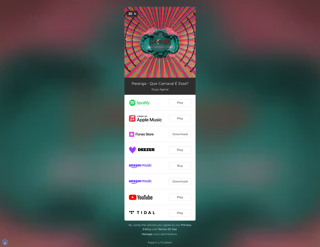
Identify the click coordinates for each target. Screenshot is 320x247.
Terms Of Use (167, 229)
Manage (147, 234)
